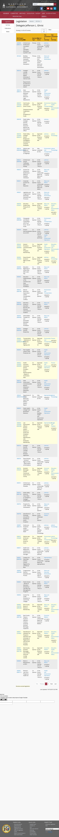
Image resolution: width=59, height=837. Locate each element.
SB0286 (19, 426)
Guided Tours (33, 824)
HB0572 (19, 380)
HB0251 (19, 181)
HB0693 (19, 408)
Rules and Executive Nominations (47, 57)
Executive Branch (18, 824)
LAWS (43, 13)
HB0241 (19, 160)
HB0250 (19, 169)
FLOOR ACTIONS (51, 13)
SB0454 (19, 330)
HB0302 (19, 218)
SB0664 (19, 317)
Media (7, 31)
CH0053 (19, 340)
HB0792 (19, 504)
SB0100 (19, 494)
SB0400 (19, 382)
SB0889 (19, 247)
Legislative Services (44, 1)
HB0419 (19, 289)
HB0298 (19, 203)
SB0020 (19, 608)
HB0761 (19, 483)
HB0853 (19, 582)
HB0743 (19, 445)
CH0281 (19, 538)
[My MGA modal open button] (51, 8)
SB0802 (19, 341)
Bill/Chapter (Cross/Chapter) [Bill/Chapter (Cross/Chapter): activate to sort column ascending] (19, 39)
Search (35, 4)
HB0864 (19, 604)
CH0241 (19, 246)
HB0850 (19, 570)
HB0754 (19, 458)
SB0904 (19, 161)
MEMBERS (6, 13)
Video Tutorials (33, 834)
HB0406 (19, 277)
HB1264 (19, 56)
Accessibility (32, 831)
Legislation (7, 21)
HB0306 (19, 229)
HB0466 (19, 338)
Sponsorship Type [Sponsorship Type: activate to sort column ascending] (34, 39)
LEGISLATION (30, 13)
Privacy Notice (33, 833)
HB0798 (19, 514)
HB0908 (19, 43)
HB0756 (19, 468)
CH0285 (19, 649)
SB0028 (19, 220)
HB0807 (19, 525)
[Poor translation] (5, 699)
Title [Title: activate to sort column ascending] (24, 40)
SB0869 (19, 366)
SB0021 (19, 106)
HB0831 (19, 557)
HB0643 (19, 395)
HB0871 (19, 631)
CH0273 (19, 470)
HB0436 (19, 302)
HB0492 (19, 350)
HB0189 (19, 134)
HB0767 (19, 492)
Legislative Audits (53, 1)
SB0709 (19, 291)
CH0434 (19, 364)
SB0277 (19, 526)
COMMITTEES (14, 13)
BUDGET (38, 13)
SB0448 (19, 572)
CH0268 (19, 424)
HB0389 (19, 267)
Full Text (8, 25)
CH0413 (19, 205)
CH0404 (19, 135)
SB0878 (19, 559)
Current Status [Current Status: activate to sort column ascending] (39, 39)
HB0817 (19, 548)
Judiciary (46, 43)
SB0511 (19, 672)
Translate (48, 832)
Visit (31, 827)
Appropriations (48, 395)
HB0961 (19, 670)
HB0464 (19, 328)
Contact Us (32, 825)
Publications (8, 28)
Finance (53, 338)
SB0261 (19, 137)
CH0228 (19, 104)
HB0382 (19, 257)
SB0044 (19, 150)
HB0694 (19, 423)
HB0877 (19, 648)
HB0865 (19, 615)
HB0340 (19, 244)
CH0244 (19, 259)
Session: (32, 21)
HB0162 (19, 90)
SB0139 (19, 651)
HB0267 (19, 192)
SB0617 (19, 44)
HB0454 (19, 315)
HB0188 (19, 119)
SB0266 (19, 304)
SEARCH (44, 16)
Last (55, 684)
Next (51, 684)
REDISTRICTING (17, 16)
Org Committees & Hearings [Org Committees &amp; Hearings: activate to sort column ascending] (47, 37)
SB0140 (19, 617)
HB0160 (19, 70)
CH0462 (19, 633)
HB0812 (19, 536)
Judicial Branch (17, 825)
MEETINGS (22, 13)
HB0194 (19, 148)
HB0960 (19, 661)
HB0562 (19, 363)
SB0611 (19, 91)
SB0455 (19, 268)
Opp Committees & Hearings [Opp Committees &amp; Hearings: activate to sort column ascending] (54, 37)
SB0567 (19, 397)
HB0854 (19, 595)
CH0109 (19, 606)
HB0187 (19, 103)
